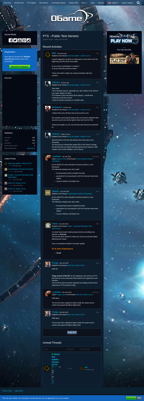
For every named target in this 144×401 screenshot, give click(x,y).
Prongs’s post (61, 294)
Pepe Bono (31, 148)
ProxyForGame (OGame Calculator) (20, 169)
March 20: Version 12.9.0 (17, 183)
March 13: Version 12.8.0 (17, 189)
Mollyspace (57, 107)
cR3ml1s (56, 82)
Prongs (10, 185)
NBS (9, 166)
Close (139, 398)
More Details (131, 398)
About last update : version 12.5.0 (20, 163)
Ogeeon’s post (61, 159)
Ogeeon (10, 171)
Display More (72, 332)
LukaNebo (56, 156)
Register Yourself (19, 67)
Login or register (127, 3)
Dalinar (10, 179)
